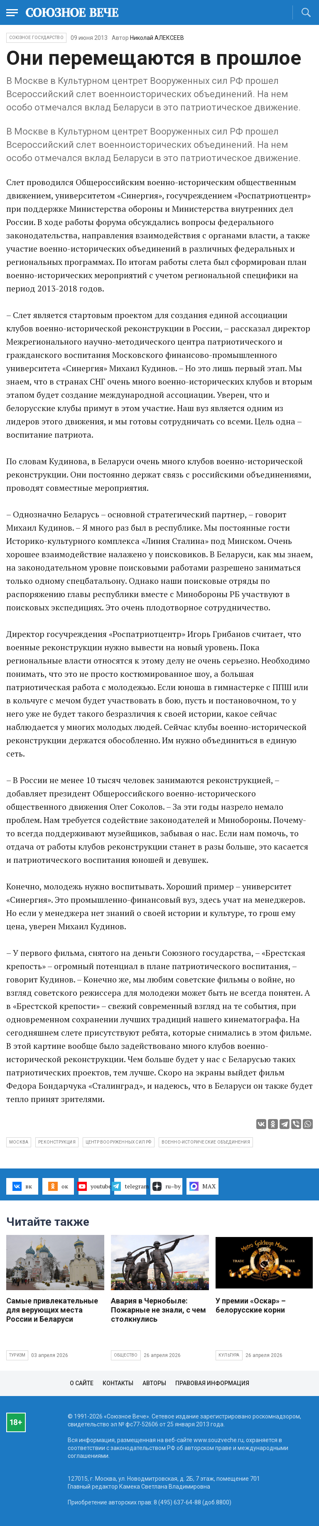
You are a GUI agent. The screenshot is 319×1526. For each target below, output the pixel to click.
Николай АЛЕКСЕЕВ (157, 37)
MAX (202, 1186)
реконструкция (57, 1142)
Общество (126, 1355)
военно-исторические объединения (206, 1142)
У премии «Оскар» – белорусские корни (251, 1305)
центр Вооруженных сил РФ (119, 1142)
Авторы (154, 1383)
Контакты (118, 1383)
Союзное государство (36, 37)
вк (22, 1186)
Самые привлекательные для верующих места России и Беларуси (52, 1309)
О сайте (81, 1383)
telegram (130, 1186)
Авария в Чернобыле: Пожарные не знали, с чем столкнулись (158, 1309)
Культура (229, 1355)
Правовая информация (212, 1383)
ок (58, 1186)
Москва (18, 1142)
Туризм (17, 1355)
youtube (94, 1186)
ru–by (166, 1186)
